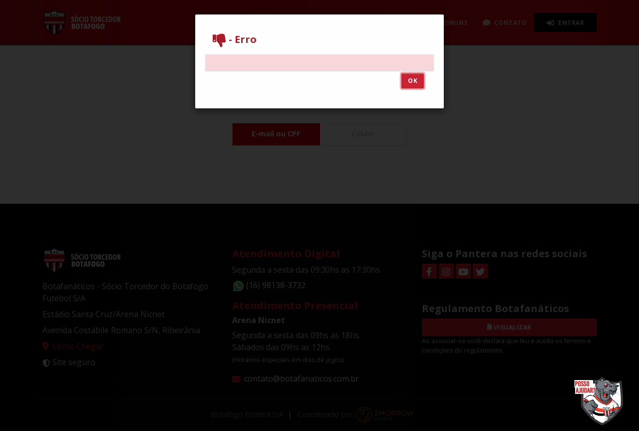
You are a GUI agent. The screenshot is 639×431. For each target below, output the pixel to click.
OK (412, 80)
